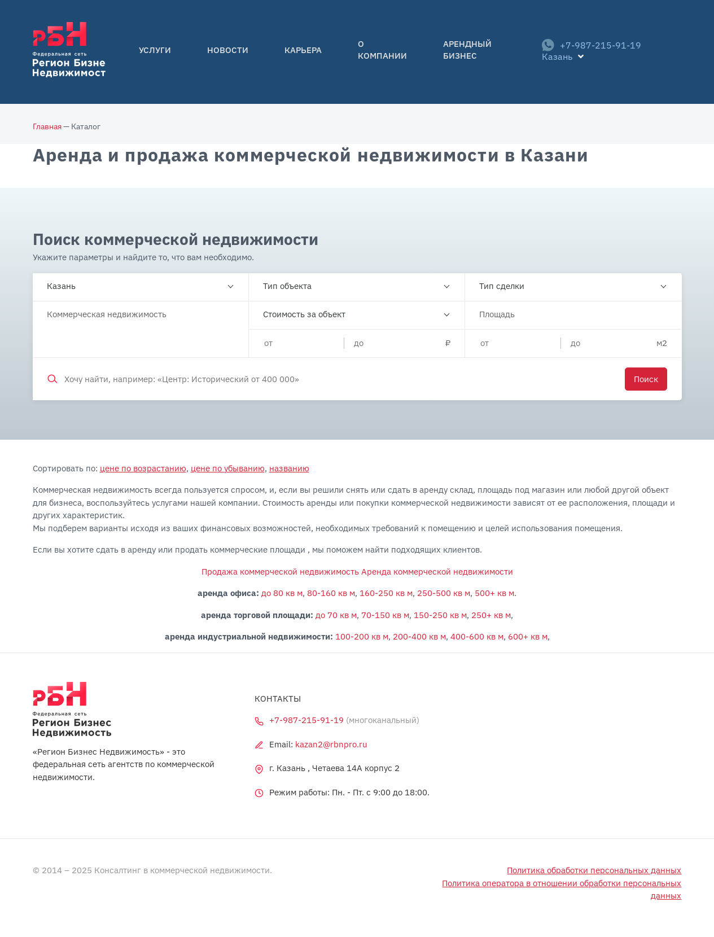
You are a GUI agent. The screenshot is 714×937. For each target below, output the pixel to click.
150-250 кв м (440, 615)
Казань (61, 286)
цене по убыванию (228, 468)
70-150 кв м (385, 615)
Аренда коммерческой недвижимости (437, 571)
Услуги (173, 52)
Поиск (646, 379)
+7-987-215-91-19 (582, 52)
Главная (47, 126)
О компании (354, 52)
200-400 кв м (419, 636)
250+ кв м (491, 615)
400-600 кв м (476, 636)
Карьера (287, 52)
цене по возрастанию (143, 468)
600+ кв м (527, 636)
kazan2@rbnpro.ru (331, 744)
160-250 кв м (386, 593)
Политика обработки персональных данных (594, 870)
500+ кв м (494, 593)
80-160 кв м (331, 593)
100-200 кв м (361, 636)
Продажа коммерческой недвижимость (280, 571)
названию (289, 468)
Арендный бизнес (444, 52)
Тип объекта (287, 286)
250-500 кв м (443, 593)
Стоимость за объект (304, 314)
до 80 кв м (282, 593)
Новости (228, 52)
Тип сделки (501, 286)
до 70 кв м (336, 615)
